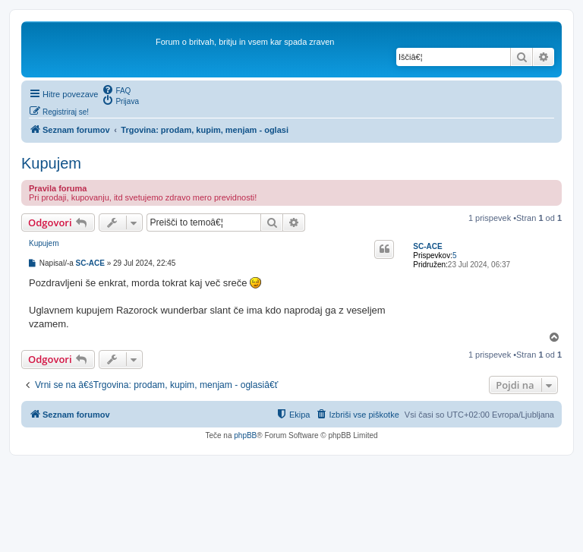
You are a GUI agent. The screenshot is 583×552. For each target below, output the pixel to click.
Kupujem (51, 163)
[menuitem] (116, 89)
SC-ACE (427, 246)
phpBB (245, 435)
